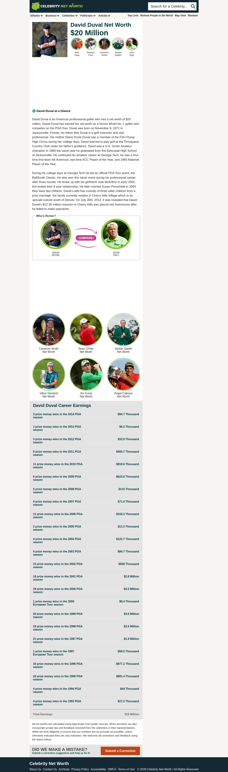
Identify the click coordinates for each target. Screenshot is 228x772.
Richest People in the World (156, 15)
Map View (180, 15)
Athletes (36, 15)
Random (193, 15)
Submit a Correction (120, 751)
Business (53, 15)
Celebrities (70, 15)
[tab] (86, 111)
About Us (35, 769)
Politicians (88, 15)
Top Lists (133, 15)
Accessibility (98, 769)
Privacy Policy (80, 769)
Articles (104, 15)
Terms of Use (126, 769)
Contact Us (50, 769)
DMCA (112, 769)
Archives (64, 769)
